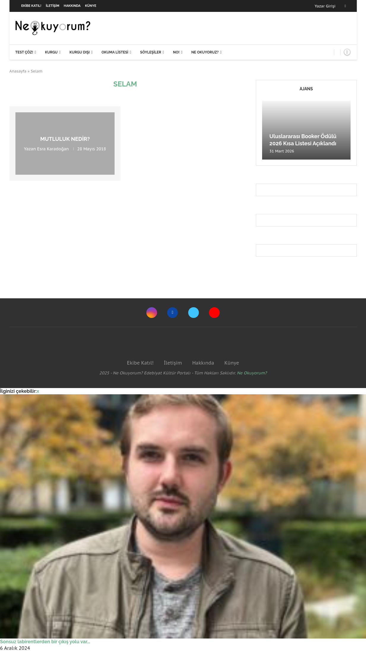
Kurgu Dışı (79, 52)
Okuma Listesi (115, 52)
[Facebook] (345, 6)
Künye (90, 6)
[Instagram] (151, 312)
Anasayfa (18, 71)
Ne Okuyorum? (252, 373)
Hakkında (72, 6)
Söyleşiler (150, 52)
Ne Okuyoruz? (204, 52)
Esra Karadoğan (53, 149)
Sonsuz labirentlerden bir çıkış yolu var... (45, 641)
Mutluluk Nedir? (65, 139)
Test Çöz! (24, 52)
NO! (176, 52)
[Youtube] (214, 312)
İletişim (52, 6)
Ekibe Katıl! (31, 6)
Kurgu (51, 52)
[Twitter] (193, 312)
